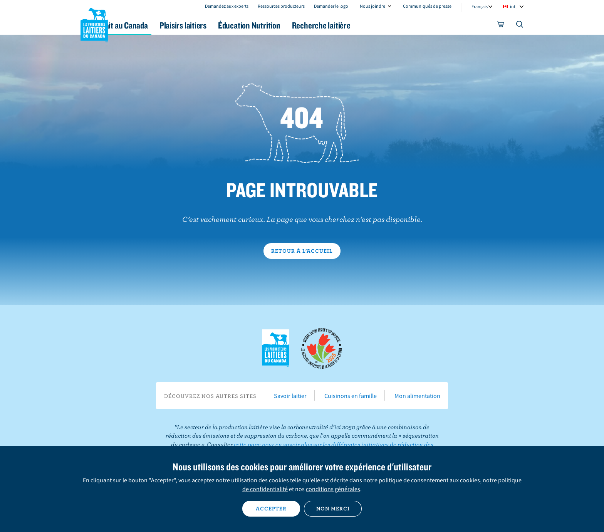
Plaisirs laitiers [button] (225, 25)
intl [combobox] (513, 6)
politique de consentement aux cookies (429, 480)
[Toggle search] (520, 26)
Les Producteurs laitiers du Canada (94, 23)
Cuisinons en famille (350, 395)
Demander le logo (331, 6)
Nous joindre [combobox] (372, 6)
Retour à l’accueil (302, 251)
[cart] (500, 26)
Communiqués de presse (427, 6)
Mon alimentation (417, 395)
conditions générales (333, 489)
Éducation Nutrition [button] (301, 25)
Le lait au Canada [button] (155, 25)
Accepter (271, 508)
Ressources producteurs (281, 6)
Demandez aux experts (226, 6)
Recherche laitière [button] (381, 25)
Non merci (333, 508)
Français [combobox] (479, 6)
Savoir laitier (290, 395)
